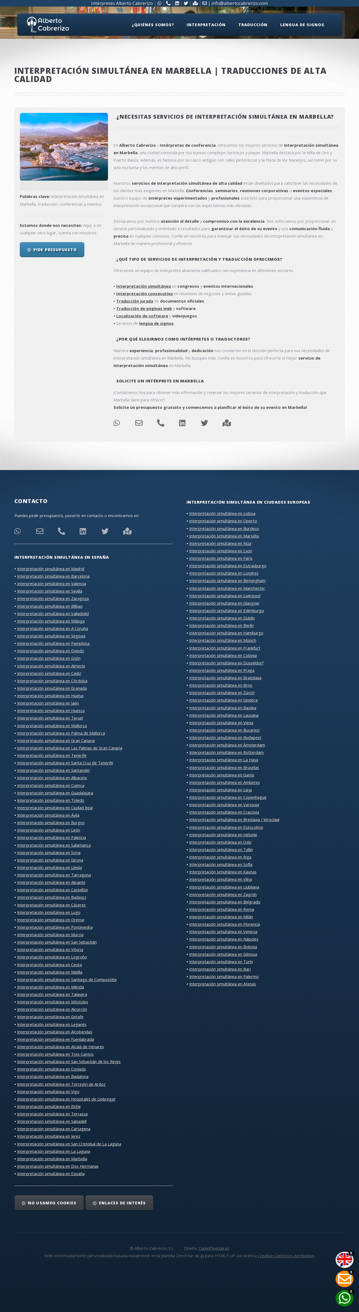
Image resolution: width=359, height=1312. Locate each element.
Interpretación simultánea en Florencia (224, 924)
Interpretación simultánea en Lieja (220, 789)
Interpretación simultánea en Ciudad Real (55, 807)
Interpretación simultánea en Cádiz (49, 673)
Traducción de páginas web (144, 308)
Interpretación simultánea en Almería (51, 666)
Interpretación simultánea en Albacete (52, 777)
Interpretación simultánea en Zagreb (223, 894)
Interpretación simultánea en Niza (220, 543)
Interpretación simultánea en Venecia (223, 931)
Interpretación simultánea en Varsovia (224, 804)
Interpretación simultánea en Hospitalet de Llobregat (66, 1099)
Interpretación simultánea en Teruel (50, 718)
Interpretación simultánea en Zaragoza (53, 598)
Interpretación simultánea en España (51, 1173)
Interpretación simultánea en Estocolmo (226, 827)
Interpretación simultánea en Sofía (220, 864)
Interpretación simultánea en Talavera (52, 994)
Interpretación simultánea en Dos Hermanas (58, 1166)
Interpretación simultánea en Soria (48, 852)
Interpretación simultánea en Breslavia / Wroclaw (234, 819)
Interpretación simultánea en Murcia (50, 934)
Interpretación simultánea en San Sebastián (57, 942)
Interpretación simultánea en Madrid (50, 568)
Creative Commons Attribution (286, 1255)
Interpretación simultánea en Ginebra (223, 700)
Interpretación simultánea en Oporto (223, 520)
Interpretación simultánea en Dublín (222, 618)
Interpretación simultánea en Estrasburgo (227, 565)
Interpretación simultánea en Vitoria (50, 949)
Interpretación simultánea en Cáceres (51, 905)
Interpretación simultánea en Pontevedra (55, 927)
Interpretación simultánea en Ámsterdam (227, 745)
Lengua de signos (302, 24)
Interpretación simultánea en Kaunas (223, 871)
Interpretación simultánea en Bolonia (223, 946)
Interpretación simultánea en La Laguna (53, 1151)
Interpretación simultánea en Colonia (223, 655)
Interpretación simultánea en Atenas (222, 984)
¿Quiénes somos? (153, 24)
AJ (202, 1255)
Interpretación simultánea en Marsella (224, 536)
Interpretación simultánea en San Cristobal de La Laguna (69, 1144)
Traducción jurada (134, 301)
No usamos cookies (52, 1202)
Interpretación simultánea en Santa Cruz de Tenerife (65, 762)
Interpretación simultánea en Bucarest (224, 730)
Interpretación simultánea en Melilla (49, 972)
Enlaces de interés (122, 1202)
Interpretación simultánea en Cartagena (53, 1128)
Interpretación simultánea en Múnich (222, 640)
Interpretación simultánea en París (220, 558)
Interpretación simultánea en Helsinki (223, 834)
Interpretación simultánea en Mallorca (52, 725)
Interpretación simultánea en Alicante (51, 882)
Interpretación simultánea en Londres (223, 573)
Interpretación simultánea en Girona (50, 860)
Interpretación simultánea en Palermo (224, 976)
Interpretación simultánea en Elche (49, 1106)
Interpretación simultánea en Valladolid (53, 613)
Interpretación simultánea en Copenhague (227, 797)
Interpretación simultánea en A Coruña (52, 628)
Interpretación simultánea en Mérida (50, 987)
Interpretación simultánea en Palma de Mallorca (61, 733)
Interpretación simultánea (143, 286)
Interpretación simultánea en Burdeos (224, 528)
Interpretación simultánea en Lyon (220, 550)
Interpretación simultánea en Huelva (50, 695)
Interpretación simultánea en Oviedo (50, 650)
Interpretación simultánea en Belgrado (224, 901)
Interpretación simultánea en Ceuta (49, 964)
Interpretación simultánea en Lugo (48, 912)
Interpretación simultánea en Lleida (49, 867)
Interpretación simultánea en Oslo (220, 842)
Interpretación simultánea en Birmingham (227, 580)
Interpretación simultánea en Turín (221, 961)
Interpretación (206, 24)
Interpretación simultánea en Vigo (48, 1091)
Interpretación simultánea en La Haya (223, 759)
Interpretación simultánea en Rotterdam (226, 752)
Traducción (253, 24)
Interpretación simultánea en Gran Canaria (56, 740)
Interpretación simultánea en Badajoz (51, 897)
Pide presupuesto (55, 249)
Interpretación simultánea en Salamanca (54, 845)
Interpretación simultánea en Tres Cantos (55, 1054)
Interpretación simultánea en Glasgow (224, 603)
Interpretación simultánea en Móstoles (52, 1001)
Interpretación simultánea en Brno (220, 685)
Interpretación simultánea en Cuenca (50, 785)
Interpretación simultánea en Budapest (225, 737)
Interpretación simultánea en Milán (221, 916)
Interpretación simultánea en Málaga (51, 621)
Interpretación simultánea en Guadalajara (55, 792)
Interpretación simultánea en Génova (223, 954)
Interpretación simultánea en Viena (221, 722)
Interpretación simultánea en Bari (220, 969)
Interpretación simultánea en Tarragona (54, 875)
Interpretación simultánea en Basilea (222, 707)
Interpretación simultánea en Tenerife (52, 755)
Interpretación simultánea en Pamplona (53, 643)
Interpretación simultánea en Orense (50, 919)
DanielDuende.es (214, 1248)
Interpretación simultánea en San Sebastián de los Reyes (69, 1061)
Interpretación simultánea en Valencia (51, 583)
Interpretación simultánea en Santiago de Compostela (67, 979)
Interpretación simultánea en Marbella (52, 1158)
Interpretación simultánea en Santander (53, 770)
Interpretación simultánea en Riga (220, 857)
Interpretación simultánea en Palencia (51, 837)
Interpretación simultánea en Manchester (227, 588)
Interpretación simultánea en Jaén (48, 703)
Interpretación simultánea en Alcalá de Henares (60, 1046)
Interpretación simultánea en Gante (221, 775)
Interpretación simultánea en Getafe (50, 1016)
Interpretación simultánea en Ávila (48, 815)
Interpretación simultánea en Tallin (221, 849)
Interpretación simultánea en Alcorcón (52, 1009)
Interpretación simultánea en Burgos (51, 822)
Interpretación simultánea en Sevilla (49, 591)
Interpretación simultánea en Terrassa (52, 1114)
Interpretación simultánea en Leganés (52, 1024)
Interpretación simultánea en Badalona (52, 1076)
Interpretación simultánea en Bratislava (225, 677)
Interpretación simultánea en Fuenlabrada (55, 1039)
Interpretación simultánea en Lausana (223, 715)
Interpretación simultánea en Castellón (52, 889)
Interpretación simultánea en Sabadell (52, 1121)
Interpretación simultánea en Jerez (48, 1136)
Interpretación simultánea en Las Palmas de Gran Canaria (69, 748)
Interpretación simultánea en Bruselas (224, 767)
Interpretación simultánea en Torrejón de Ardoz (61, 1084)
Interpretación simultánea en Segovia (51, 636)
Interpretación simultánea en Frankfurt (224, 648)
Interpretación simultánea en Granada (52, 688)
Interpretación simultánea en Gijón (48, 658)
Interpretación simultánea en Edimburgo (226, 610)
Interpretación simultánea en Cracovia (224, 812)
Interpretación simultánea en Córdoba (52, 680)
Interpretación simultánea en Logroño (52, 957)
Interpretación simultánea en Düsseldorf (226, 662)
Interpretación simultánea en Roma (221, 909)
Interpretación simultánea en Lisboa (222, 513)
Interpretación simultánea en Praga (221, 670)
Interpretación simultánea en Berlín (221, 625)
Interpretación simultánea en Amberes (224, 782)
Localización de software (142, 316)
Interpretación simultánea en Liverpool (224, 595)
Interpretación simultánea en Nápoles (223, 939)
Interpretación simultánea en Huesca (51, 710)
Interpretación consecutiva (144, 293)
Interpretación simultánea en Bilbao (50, 606)
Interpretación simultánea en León (48, 830)
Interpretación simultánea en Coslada (51, 1069)
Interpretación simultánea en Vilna (220, 879)
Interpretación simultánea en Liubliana (224, 887)
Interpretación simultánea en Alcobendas (54, 1031)
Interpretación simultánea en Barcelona (53, 576)
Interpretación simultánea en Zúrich (222, 692)
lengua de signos (156, 323)
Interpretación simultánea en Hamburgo (226, 632)
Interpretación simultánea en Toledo (50, 800)
